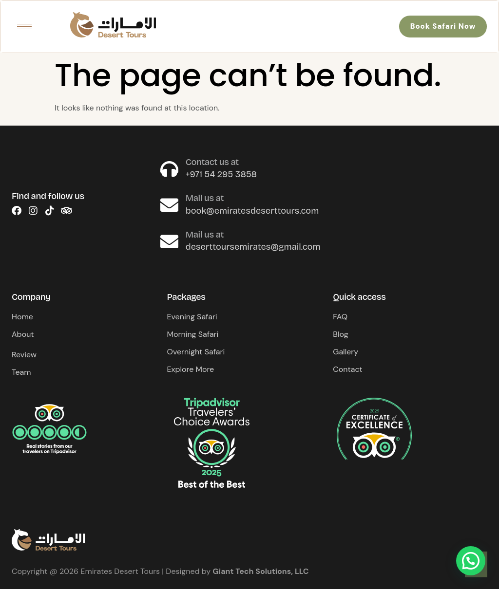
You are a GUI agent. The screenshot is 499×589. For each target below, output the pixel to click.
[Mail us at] (169, 205)
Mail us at (205, 198)
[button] (470, 560)
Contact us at (212, 162)
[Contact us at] (169, 169)
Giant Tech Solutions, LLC (260, 571)
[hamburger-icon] (24, 26)
